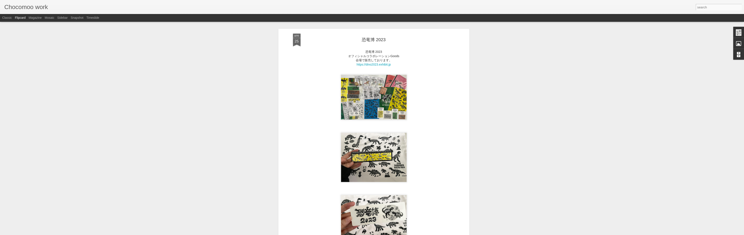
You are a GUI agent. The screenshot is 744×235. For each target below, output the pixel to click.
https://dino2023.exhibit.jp (374, 50)
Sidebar (62, 17)
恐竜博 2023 (373, 24)
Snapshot (77, 17)
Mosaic (49, 17)
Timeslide (92, 17)
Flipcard (20, 17)
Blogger (386, 232)
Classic (7, 17)
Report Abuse (398, 232)
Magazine (35, 17)
